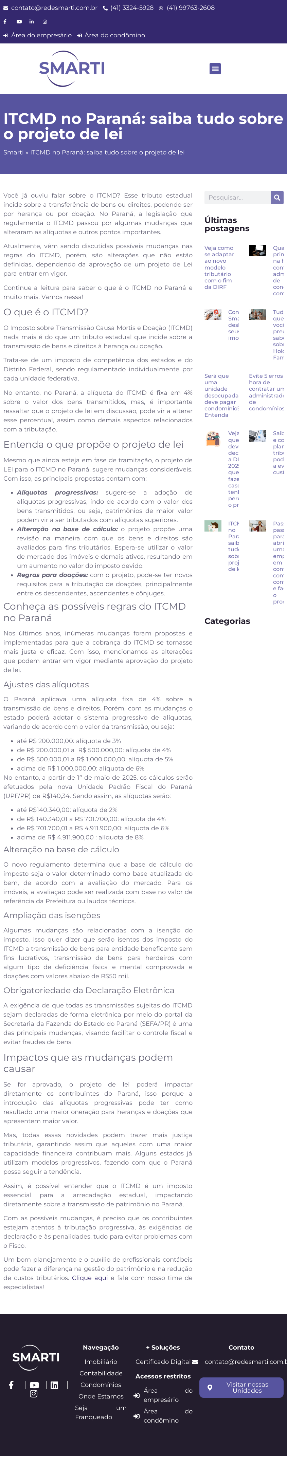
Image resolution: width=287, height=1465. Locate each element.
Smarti (13, 152)
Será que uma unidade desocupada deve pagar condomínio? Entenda (222, 395)
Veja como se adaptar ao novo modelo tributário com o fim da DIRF (219, 267)
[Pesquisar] (277, 197)
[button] (215, 68)
